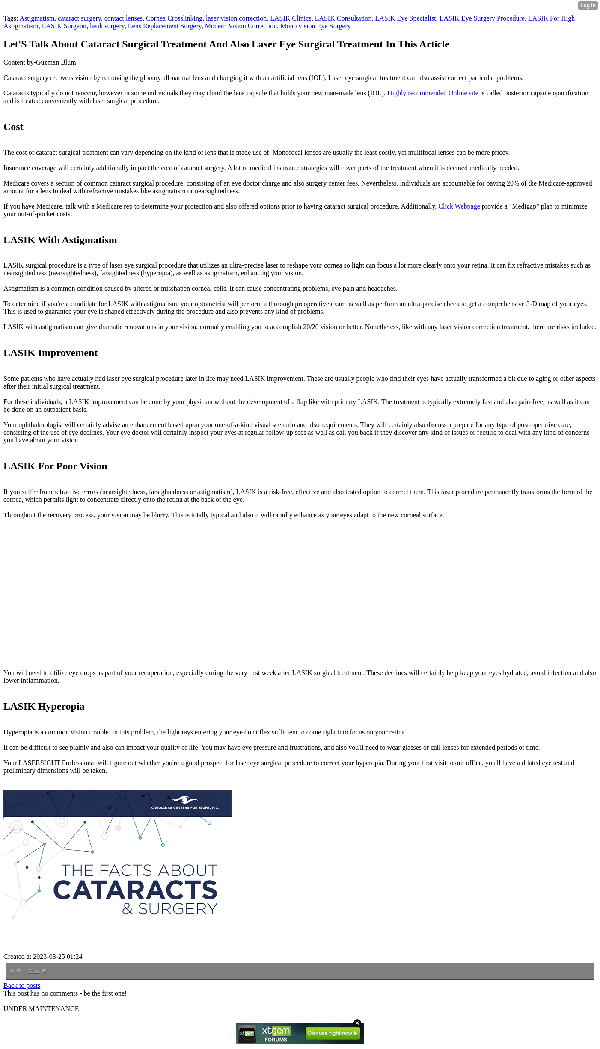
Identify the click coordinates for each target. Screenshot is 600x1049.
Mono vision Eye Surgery (315, 25)
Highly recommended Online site (432, 93)
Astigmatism (37, 18)
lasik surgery (107, 25)
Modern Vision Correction (241, 25)
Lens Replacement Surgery (165, 25)
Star (37, 971)
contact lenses (123, 18)
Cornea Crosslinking (174, 18)
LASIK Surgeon (64, 25)
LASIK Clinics (290, 18)
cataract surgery (79, 18)
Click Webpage (459, 206)
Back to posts (21, 985)
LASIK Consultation (343, 18)
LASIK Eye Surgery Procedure (482, 18)
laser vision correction (236, 18)
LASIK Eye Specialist (405, 18)
